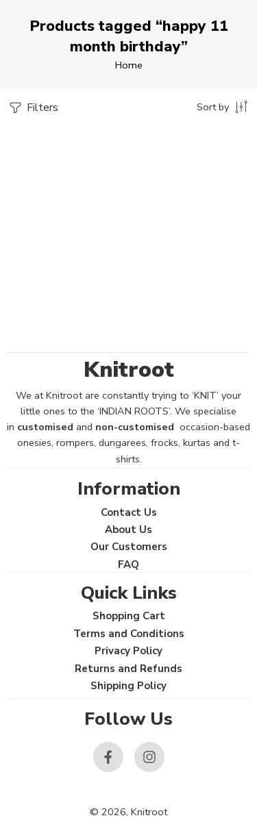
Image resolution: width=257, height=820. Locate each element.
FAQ (128, 564)
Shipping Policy (128, 686)
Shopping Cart (129, 616)
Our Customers (128, 547)
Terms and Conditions (128, 634)
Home (129, 65)
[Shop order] (223, 106)
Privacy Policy (128, 651)
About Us (128, 529)
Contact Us (129, 512)
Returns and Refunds (128, 668)
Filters (32, 107)
